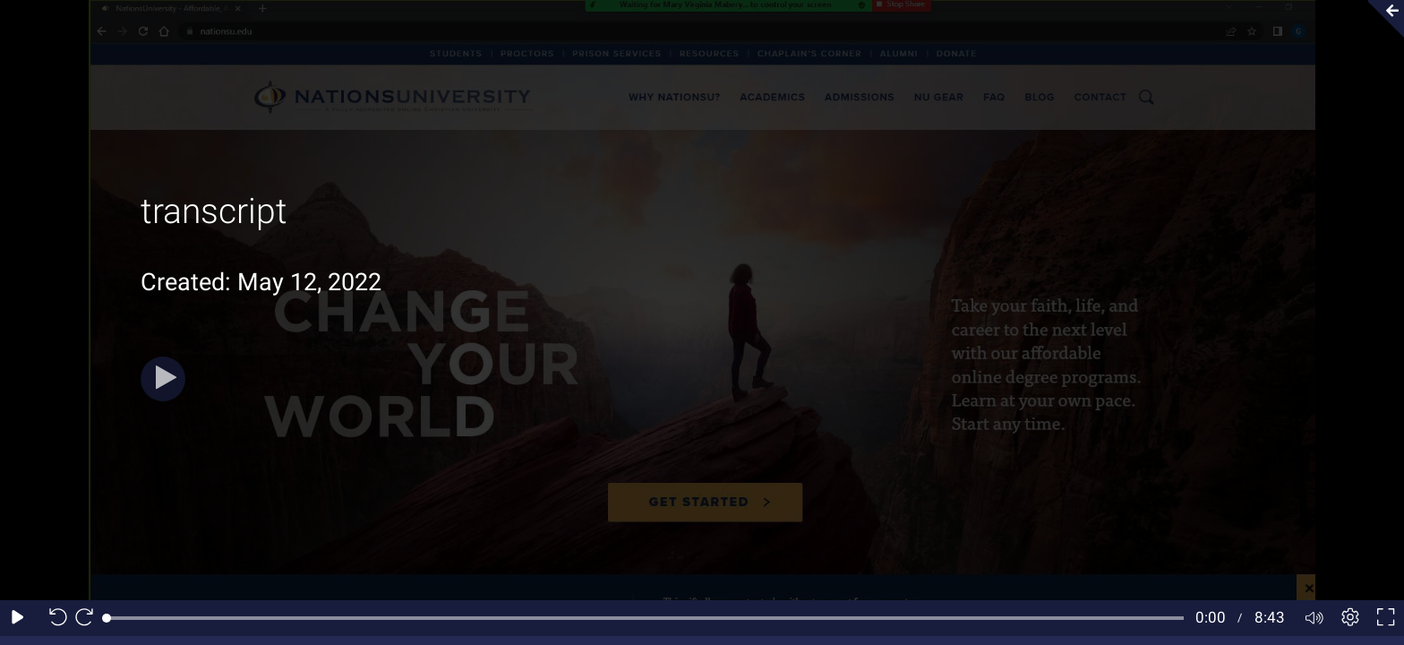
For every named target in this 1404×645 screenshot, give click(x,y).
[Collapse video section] (1380, 19)
